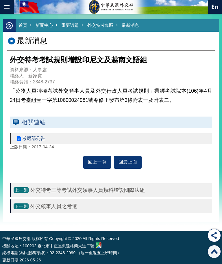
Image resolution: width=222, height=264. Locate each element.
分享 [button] (214, 235)
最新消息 (130, 25)
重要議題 (70, 25)
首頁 (22, 25)
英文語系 (215, 7)
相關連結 (33, 122)
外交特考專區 (100, 25)
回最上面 (128, 162)
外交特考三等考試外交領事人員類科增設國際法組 (87, 190)
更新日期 (10, 260)
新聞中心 (44, 25)
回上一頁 (97, 162)
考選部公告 (33, 138)
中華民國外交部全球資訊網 (111, 7)
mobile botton (7, 7)
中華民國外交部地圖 (98, 245)
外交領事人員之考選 (53, 206)
